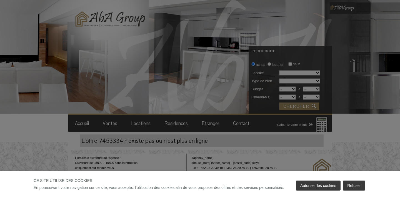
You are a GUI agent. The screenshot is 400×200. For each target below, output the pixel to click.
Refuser (354, 185)
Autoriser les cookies (318, 185)
